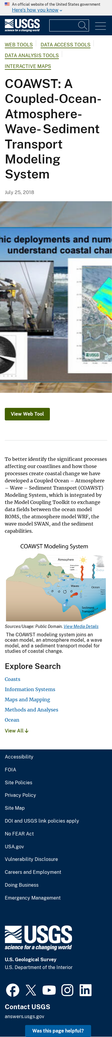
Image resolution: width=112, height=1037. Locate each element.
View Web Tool (27, 414)
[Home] (22, 30)
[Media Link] (56, 583)
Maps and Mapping (27, 700)
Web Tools (19, 45)
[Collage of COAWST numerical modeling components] (56, 297)
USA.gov (14, 847)
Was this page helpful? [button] (58, 1031)
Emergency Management (33, 898)
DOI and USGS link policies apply (42, 821)
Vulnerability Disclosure (31, 859)
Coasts (12, 679)
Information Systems (30, 689)
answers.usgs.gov (24, 1016)
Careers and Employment (33, 872)
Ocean (12, 720)
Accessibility (19, 757)
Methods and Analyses (31, 710)
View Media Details (81, 626)
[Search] (83, 25)
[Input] (69, 25)
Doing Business (22, 885)
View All (16, 731)
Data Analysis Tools (32, 55)
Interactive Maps (28, 66)
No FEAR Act (19, 834)
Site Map (15, 808)
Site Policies (18, 782)
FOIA (10, 770)
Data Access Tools (65, 45)
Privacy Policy (20, 795)
